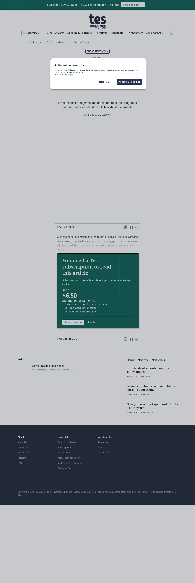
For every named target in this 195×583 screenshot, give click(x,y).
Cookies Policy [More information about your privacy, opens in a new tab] (67, 74)
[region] (98, 73)
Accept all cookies (129, 82)
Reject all (104, 82)
